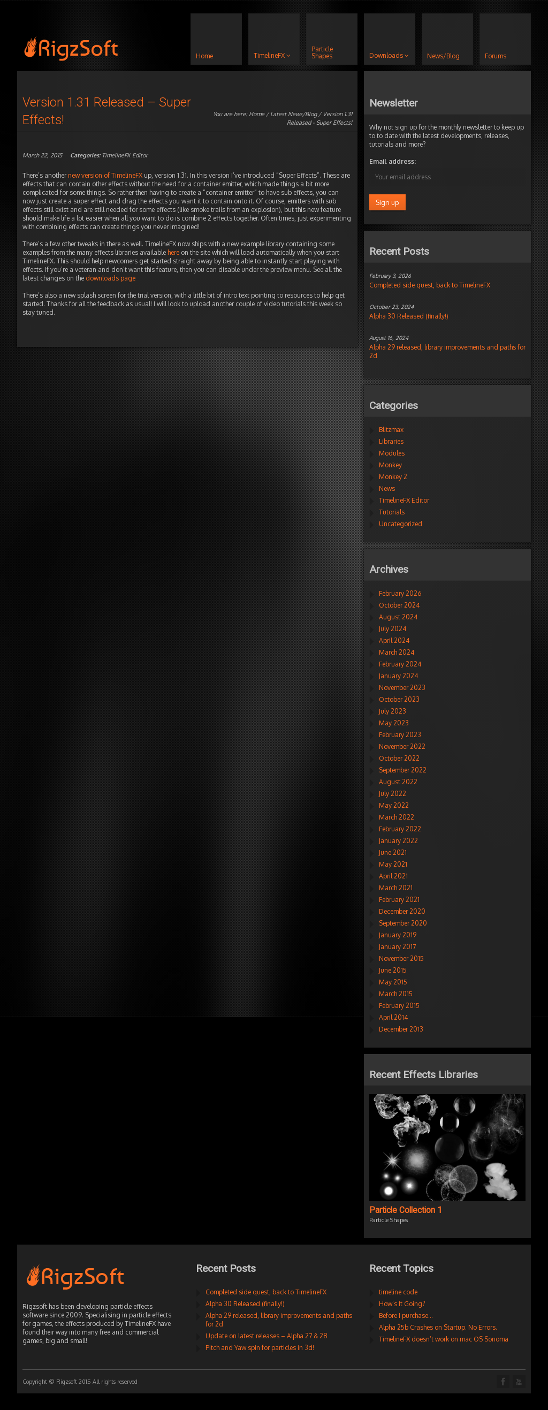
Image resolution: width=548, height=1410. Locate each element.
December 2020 (402, 911)
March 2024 (396, 652)
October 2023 (399, 699)
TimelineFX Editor (125, 155)
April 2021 (393, 876)
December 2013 (401, 1029)
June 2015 (393, 970)
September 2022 (403, 770)
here (173, 252)
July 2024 (392, 629)
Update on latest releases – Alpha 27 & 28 (267, 1336)
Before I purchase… (406, 1316)
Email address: (392, 161)
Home (256, 114)
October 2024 (399, 605)
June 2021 (393, 852)
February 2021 (399, 900)
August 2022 (398, 782)
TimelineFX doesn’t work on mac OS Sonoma (443, 1339)
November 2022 (402, 746)
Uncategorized (400, 524)
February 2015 (399, 1006)
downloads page (110, 278)
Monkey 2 (393, 477)
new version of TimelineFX (105, 175)
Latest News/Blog (293, 114)
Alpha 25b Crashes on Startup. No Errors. (438, 1327)
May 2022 (394, 805)
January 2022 (398, 841)
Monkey (390, 465)
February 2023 (400, 735)
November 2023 (402, 688)
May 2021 (393, 864)
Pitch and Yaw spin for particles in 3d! (260, 1348)
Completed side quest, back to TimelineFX (429, 285)
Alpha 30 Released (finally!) (408, 316)
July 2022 (392, 794)
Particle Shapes (388, 1220)
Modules (392, 453)
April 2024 (394, 640)
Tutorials (392, 512)
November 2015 (401, 958)
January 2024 (398, 676)
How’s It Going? (402, 1304)
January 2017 (397, 947)
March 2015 (396, 994)
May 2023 (394, 723)
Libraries (391, 441)
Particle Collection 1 (405, 1210)
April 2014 (393, 1017)
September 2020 (403, 923)
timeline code (398, 1292)
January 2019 (397, 935)
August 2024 (398, 617)
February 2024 (400, 664)
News (387, 488)
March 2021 (396, 888)
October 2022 (399, 758)
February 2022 (400, 829)
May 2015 (393, 982)
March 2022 (396, 817)
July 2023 (392, 711)
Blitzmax (391, 430)
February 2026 (400, 593)
